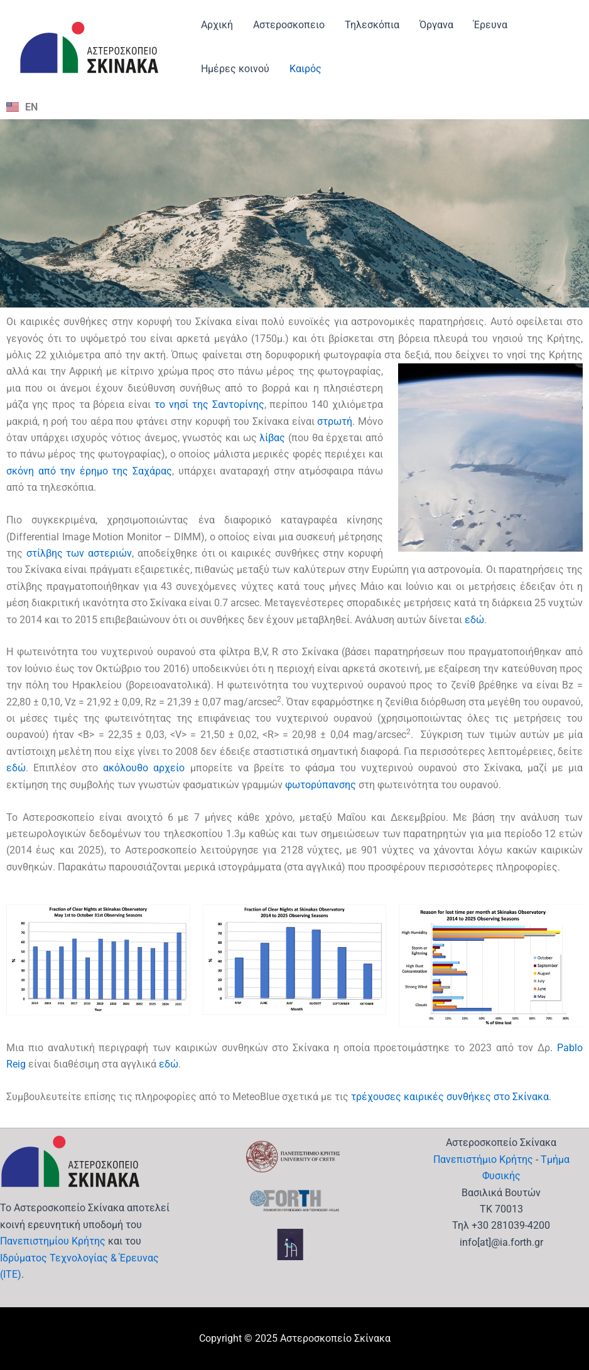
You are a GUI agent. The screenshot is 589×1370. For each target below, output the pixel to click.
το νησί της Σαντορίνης (209, 404)
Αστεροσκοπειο (289, 25)
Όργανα (436, 25)
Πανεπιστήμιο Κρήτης (483, 1159)
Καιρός (305, 69)
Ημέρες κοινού (235, 69)
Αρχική (217, 25)
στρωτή (334, 421)
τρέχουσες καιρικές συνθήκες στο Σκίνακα (450, 1097)
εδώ (474, 620)
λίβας (272, 438)
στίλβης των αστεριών (79, 553)
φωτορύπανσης (320, 785)
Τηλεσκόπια (372, 25)
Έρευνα (490, 25)
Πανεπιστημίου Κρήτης (52, 1241)
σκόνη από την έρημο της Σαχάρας (89, 471)
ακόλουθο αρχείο (144, 768)
